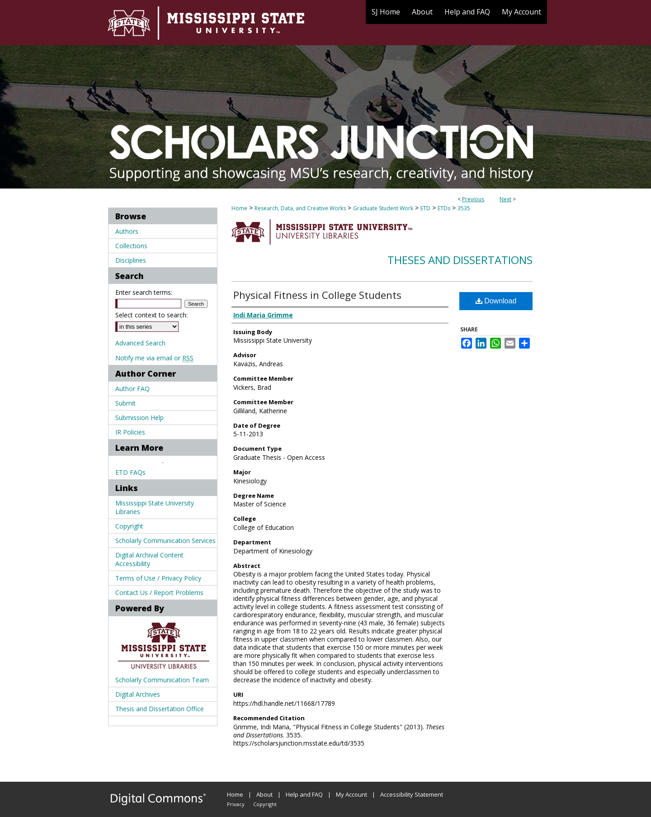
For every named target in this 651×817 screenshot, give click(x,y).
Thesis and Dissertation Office (159, 708)
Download (496, 301)
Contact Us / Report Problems (159, 592)
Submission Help (139, 417)
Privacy (236, 804)
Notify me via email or (154, 358)
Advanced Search (140, 343)
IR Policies (130, 432)
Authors (126, 231)
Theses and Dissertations (460, 259)
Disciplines (130, 260)
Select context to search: (151, 315)
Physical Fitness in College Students (317, 295)
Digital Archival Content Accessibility (149, 559)
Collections (131, 245)
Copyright (129, 526)
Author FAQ (132, 388)
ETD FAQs (130, 472)
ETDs (444, 208)
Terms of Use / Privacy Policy (158, 578)
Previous (473, 199)
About (264, 794)
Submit (125, 403)
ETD (425, 208)
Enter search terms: (143, 292)
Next (505, 199)
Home (239, 208)
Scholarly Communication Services (165, 540)
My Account (351, 794)
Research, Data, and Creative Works (300, 208)
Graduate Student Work (383, 208)
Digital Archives (137, 694)
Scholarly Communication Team (162, 679)
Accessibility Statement (411, 794)
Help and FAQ (304, 794)
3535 (464, 208)
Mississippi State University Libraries (154, 507)
